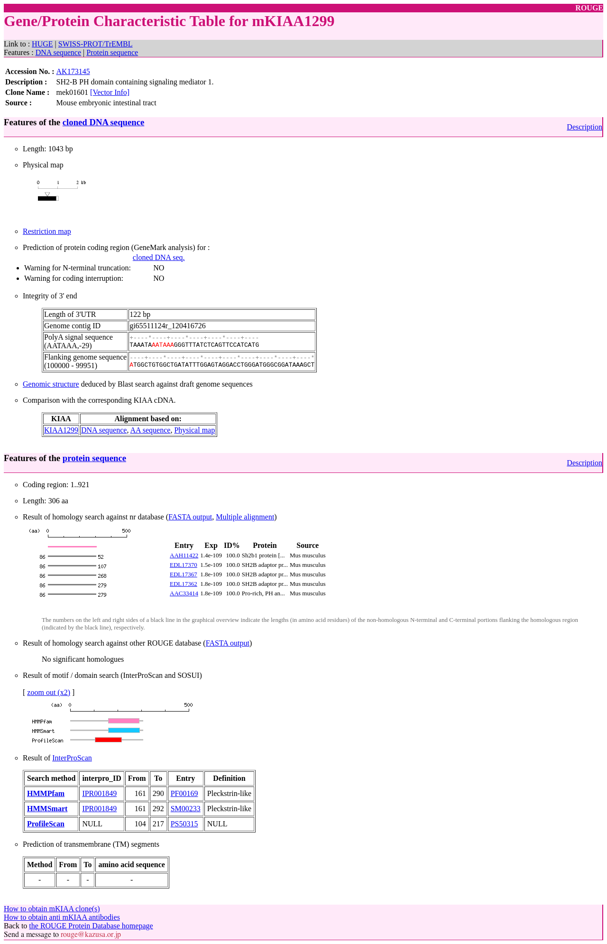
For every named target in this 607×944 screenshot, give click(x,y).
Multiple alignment (245, 517)
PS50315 (184, 824)
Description (584, 127)
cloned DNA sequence (103, 122)
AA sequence (150, 430)
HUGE (42, 44)
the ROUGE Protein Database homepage (91, 926)
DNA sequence (58, 52)
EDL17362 (183, 583)
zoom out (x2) (48, 692)
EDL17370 (183, 564)
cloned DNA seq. (159, 257)
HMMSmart (47, 809)
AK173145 (73, 71)
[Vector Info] (109, 92)
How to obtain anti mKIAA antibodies (62, 917)
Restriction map (47, 231)
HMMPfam (45, 793)
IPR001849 (99, 793)
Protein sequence (112, 52)
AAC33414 (184, 593)
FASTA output (190, 517)
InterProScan (72, 758)
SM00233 (186, 809)
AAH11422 (184, 555)
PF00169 (184, 793)
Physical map (194, 430)
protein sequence (94, 458)
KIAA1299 (61, 430)
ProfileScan (45, 824)
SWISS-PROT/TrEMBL (95, 44)
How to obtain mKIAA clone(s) (52, 909)
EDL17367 (183, 574)
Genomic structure (51, 384)
